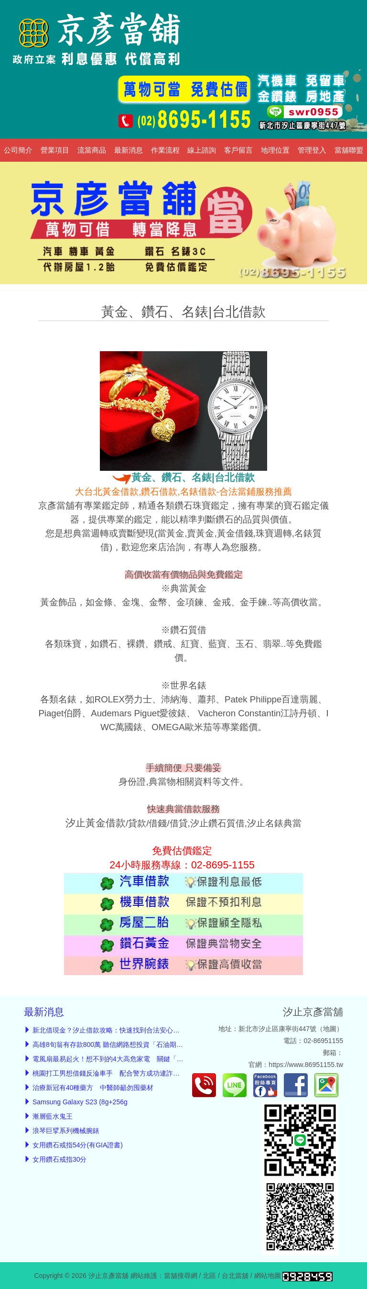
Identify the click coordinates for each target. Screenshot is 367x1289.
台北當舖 (235, 1275)
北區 (209, 1275)
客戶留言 (238, 150)
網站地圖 (267, 1275)
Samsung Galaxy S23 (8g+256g (80, 1102)
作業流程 (165, 150)
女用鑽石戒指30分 (59, 1159)
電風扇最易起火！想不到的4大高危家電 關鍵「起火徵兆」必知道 (131, 1059)
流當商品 (91, 150)
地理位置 (275, 150)
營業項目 (55, 150)
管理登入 (312, 150)
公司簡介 (18, 150)
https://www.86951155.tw (306, 1064)
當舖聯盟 (349, 150)
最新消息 (128, 150)
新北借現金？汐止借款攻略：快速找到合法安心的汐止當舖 (119, 1030)
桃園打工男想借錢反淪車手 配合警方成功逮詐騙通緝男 (116, 1073)
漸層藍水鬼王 (52, 1116)
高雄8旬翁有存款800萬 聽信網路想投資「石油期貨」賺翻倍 (121, 1044)
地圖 (329, 1029)
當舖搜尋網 (180, 1275)
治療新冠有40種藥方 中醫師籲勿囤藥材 (93, 1087)
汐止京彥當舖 (313, 1011)
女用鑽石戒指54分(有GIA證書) (77, 1145)
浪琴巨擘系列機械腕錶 (65, 1130)
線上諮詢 (201, 150)
